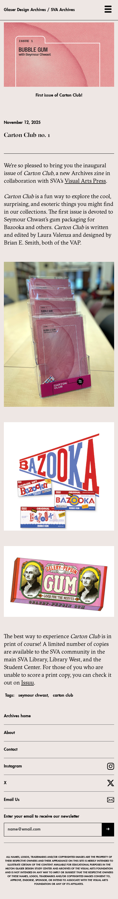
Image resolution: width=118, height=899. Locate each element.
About (9, 733)
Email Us (12, 800)
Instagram (13, 766)
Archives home (17, 716)
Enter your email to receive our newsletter (41, 817)
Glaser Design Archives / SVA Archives (39, 10)
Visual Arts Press (85, 180)
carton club (63, 696)
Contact (10, 750)
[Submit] (108, 829)
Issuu (27, 682)
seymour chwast (33, 696)
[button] (108, 9)
